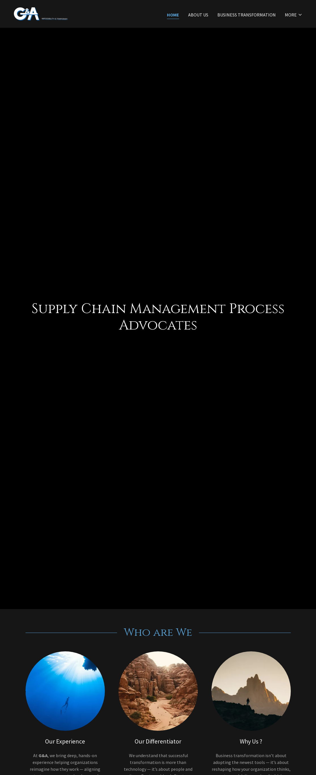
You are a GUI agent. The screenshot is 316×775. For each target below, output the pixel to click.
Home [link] (173, 15)
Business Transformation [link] (246, 15)
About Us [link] (198, 15)
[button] (293, 14)
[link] (41, 13)
